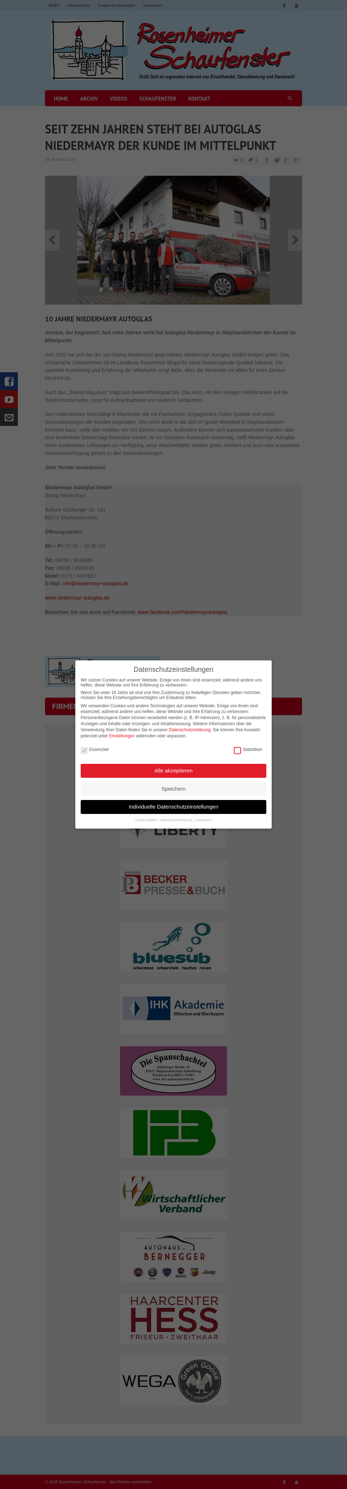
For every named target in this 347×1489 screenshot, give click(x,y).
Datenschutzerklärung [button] (176, 814)
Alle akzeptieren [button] (174, 765)
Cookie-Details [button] (146, 814)
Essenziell (95, 743)
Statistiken (248, 743)
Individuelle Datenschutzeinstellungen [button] (173, 801)
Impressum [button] (204, 814)
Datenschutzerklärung (190, 724)
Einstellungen (122, 730)
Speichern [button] (173, 783)
